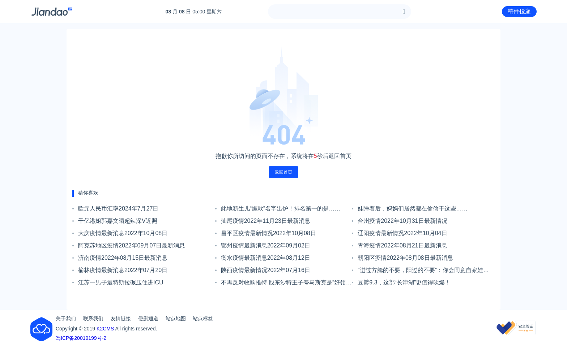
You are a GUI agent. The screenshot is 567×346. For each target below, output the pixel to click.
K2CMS (105, 329)
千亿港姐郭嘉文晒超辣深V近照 (117, 221)
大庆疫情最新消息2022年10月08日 (122, 233)
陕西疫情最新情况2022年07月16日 (265, 270)
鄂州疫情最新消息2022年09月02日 (265, 245)
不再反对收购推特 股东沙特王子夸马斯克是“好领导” (283, 284)
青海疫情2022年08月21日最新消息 (402, 245)
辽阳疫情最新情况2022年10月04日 (402, 233)
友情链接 (121, 318)
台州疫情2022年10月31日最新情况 (402, 221)
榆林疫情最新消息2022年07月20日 (122, 270)
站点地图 (176, 318)
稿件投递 (519, 11)
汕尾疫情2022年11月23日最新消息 (265, 221)
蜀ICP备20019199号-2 (81, 338)
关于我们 (66, 318)
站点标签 (203, 318)
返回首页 (283, 172)
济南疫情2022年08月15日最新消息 (122, 258)
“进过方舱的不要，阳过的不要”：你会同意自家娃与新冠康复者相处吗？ (423, 271)
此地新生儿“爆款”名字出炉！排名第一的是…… (281, 208)
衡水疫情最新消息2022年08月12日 (265, 258)
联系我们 (93, 318)
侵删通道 (148, 318)
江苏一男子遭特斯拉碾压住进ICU (120, 282)
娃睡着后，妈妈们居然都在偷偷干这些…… (413, 208)
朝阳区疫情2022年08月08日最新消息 (405, 258)
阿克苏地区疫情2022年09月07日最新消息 (131, 245)
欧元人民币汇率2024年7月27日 (118, 208)
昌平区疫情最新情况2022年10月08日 (268, 233)
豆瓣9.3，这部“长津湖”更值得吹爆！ (404, 282)
